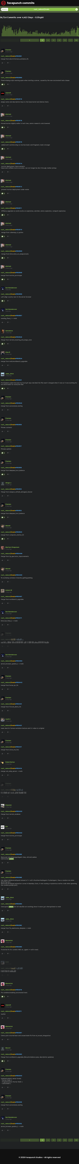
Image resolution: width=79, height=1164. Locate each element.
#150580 (18, 78)
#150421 (18, 725)
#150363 (18, 1054)
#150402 (18, 833)
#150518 (18, 425)
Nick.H (7, 1048)
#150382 (18, 925)
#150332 (18, 1124)
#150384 (18, 904)
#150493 (18, 575)
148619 (11, 906)
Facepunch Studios (33, 1157)
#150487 (18, 596)
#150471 (18, 618)
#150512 (18, 511)
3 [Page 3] (53, 40)
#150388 (18, 854)
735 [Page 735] (76, 40)
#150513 (18, 489)
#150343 (18, 1076)
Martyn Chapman (12, 547)
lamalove (9, 331)
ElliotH (7, 526)
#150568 (18, 273)
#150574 (18, 163)
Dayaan (8, 805)
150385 (11, 859)
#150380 (18, 947)
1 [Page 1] (42, 40)
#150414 (18, 768)
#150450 (18, 661)
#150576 (18, 121)
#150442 (18, 682)
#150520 (18, 403)
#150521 (18, 380)
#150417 (18, 747)
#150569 (18, 251)
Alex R (7, 352)
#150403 (18, 811)
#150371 (18, 1011)
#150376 (18, 990)
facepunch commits (17, 3)
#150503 (18, 532)
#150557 (18, 316)
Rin (6, 826)
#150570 (18, 230)
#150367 (18, 1033)
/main (13, 56)
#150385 (18, 877)
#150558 (18, 294)
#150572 (18, 187)
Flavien (8, 50)
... (70, 40)
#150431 (18, 704)
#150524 (18, 358)
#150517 (18, 446)
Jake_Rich (9, 374)
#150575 (18, 142)
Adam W (8, 590)
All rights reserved (52, 1157)
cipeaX (8, 93)
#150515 (18, 468)
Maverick (9, 940)
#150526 (18, 337)
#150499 (18, 553)
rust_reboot (6, 56)
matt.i (7, 719)
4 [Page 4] (59, 40)
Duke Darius (10, 762)
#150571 (18, 208)
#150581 (18, 56)
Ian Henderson (11, 288)
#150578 (18, 99)
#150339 (18, 1102)
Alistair (8, 114)
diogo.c (8, 483)
